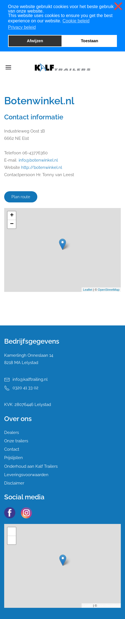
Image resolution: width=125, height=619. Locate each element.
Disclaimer (14, 483)
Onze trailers (16, 440)
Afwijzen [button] (35, 41)
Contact (11, 449)
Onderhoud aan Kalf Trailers (31, 466)
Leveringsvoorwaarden (26, 474)
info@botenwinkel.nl (38, 160)
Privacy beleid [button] (22, 27)
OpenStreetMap (108, 289)
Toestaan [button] (89, 41)
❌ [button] (118, 6)
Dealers (11, 432)
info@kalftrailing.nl (30, 379)
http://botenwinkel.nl (41, 167)
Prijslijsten (13, 457)
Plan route (20, 197)
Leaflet (87, 289)
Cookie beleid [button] (75, 20)
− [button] (12, 224)
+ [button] (12, 215)
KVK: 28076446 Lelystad (27, 404)
